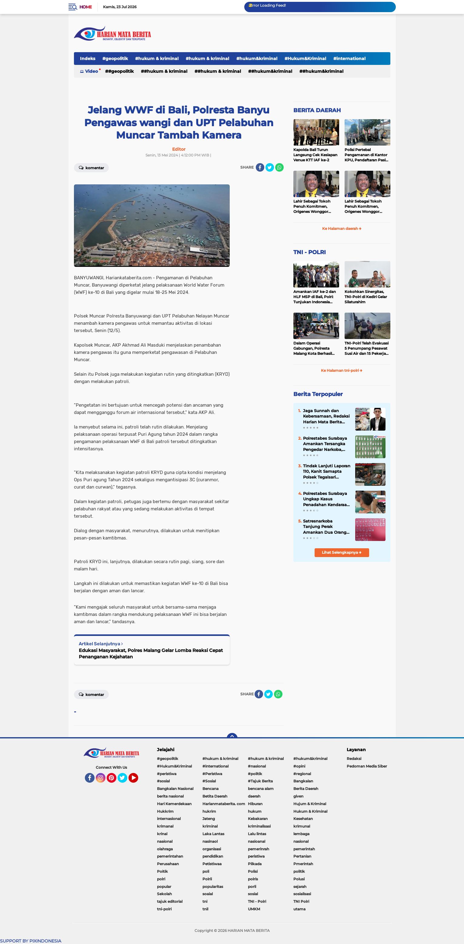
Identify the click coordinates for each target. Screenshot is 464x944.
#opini (299, 766)
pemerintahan (170, 856)
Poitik (162, 871)
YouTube (138, 780)
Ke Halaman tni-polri (341, 370)
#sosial (163, 781)
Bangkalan (303, 781)
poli (205, 871)
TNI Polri (301, 901)
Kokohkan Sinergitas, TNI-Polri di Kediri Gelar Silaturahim (366, 296)
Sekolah (164, 894)
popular (164, 886)
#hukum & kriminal (157, 58)
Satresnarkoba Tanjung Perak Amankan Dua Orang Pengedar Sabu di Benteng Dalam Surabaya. (324, 527)
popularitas (212, 886)
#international (349, 58)
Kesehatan (303, 818)
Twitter (125, 780)
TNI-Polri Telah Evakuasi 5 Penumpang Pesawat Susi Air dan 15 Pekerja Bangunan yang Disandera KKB (367, 348)
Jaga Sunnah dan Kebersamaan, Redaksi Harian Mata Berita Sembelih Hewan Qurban (326, 416)
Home (85, 7)
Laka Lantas (213, 833)
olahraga (165, 849)
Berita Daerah (305, 788)
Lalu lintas (257, 833)
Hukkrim (165, 811)
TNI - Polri (257, 901)
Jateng (208, 818)
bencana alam (261, 788)
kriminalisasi (259, 826)
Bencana (210, 788)
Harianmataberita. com (223, 803)
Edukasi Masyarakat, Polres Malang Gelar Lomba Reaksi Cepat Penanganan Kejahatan (151, 653)
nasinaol (210, 841)
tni (204, 901)
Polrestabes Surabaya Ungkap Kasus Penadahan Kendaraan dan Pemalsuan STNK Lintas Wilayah (326, 499)
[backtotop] (232, 738)
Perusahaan (168, 864)
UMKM (254, 909)
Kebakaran (258, 818)
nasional (301, 841)
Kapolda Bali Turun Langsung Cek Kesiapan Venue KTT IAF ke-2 (315, 154)
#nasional (257, 766)
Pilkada (255, 864)
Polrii (207, 879)
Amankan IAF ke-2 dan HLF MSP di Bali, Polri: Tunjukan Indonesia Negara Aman (314, 296)
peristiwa (256, 856)
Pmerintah (303, 864)
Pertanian (302, 856)
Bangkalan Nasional (175, 788)
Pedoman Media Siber (367, 766)
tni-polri (164, 909)
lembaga (301, 833)
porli (252, 886)
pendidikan (212, 856)
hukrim (209, 811)
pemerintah (304, 849)
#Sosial (209, 781)
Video (91, 71)
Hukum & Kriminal (310, 811)
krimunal (301, 826)
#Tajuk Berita (260, 781)
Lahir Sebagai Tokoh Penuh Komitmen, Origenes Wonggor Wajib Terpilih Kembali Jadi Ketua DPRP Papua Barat (315, 206)
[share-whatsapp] (279, 167)
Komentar (91, 167)
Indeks (87, 58)
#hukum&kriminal (256, 58)
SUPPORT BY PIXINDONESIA (30, 941)
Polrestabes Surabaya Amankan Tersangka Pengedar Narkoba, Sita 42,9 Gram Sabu (325, 444)
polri (161, 879)
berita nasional (170, 796)
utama (299, 909)
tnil (205, 909)
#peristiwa (166, 773)
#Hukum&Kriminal (305, 58)
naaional (164, 841)
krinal (162, 833)
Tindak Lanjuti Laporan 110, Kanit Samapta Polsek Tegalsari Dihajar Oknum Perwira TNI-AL (326, 471)
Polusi (299, 879)
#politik (255, 773)
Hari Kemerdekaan (174, 803)
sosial (253, 894)
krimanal (165, 826)
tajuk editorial (169, 901)
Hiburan (255, 803)
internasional (169, 818)
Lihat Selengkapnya (342, 552)
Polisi (253, 871)
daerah (254, 796)
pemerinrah (258, 849)
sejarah (299, 886)
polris (253, 879)
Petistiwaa (212, 864)
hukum (255, 811)
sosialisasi (302, 894)
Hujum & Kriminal (309, 803)
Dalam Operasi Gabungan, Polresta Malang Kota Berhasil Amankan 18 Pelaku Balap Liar (312, 348)
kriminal (210, 826)
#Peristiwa (212, 773)
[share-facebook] (260, 167)
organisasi (211, 849)
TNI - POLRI (309, 252)
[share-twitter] (269, 167)
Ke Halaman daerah (342, 228)
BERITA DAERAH (317, 110)
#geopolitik (115, 58)
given (298, 796)
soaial (207, 894)
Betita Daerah (214, 796)
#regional (302, 773)
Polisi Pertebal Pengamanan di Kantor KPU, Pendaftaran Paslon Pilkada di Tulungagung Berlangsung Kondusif (367, 155)
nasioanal (256, 841)
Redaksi (354, 758)
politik (299, 871)
